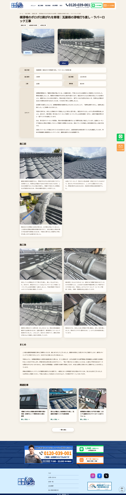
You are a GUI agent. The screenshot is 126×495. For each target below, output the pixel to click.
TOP (49, 473)
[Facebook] (99, 475)
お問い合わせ (52, 477)
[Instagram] (92, 475)
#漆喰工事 (43, 25)
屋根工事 (34, 13)
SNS (60, 5)
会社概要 (54, 5)
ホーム (21, 13)
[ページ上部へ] (122, 489)
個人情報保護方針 (53, 490)
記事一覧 (51, 482)
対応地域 (47, 5)
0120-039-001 (77, 5)
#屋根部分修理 (33, 25)
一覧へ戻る (63, 430)
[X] (106, 475)
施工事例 (40, 5)
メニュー (32, 5)
